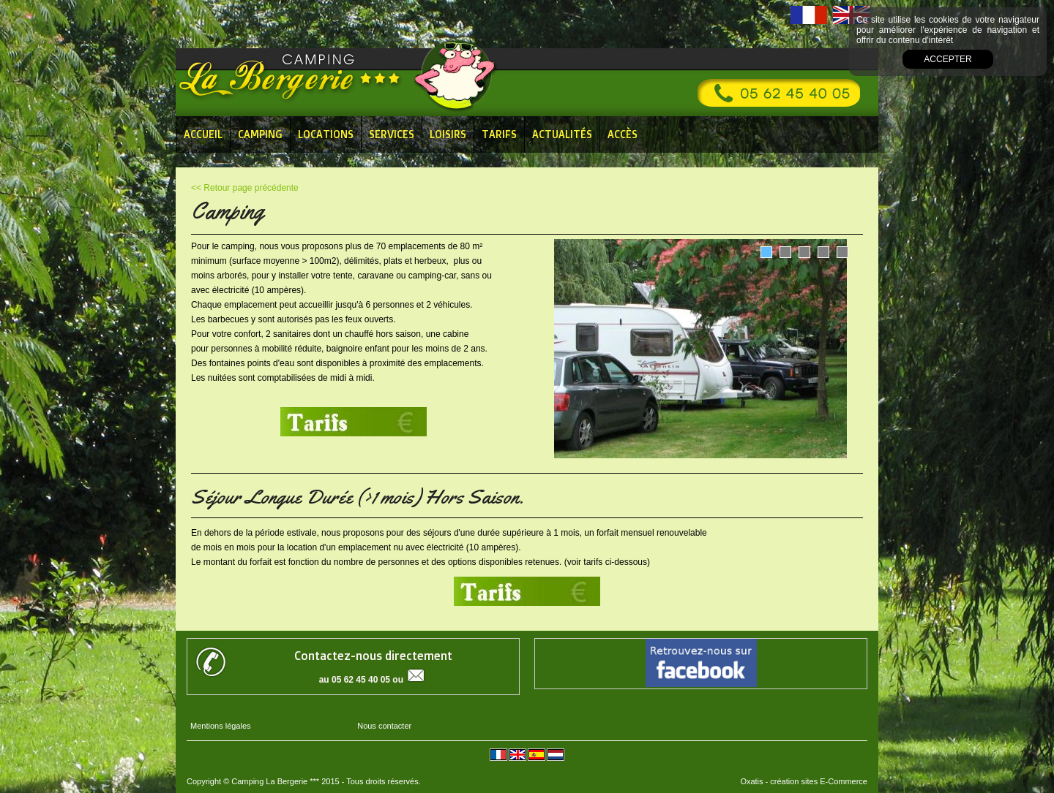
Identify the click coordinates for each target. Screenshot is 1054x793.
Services (391, 134)
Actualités (562, 134)
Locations (326, 134)
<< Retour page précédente (245, 188)
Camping (260, 134)
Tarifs (499, 134)
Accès (623, 134)
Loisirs (448, 134)
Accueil (203, 134)
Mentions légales (220, 725)
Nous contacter (384, 725)
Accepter (947, 59)
